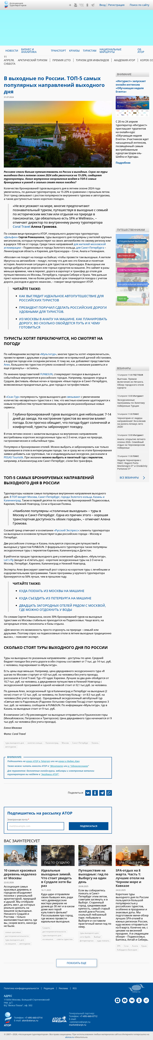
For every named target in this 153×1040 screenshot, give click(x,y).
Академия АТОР (124, 60)
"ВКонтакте (56, 765)
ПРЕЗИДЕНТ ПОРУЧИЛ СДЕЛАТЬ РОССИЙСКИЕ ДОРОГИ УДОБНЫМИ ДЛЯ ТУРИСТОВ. (63, 309)
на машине (10, 943)
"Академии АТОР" (50, 774)
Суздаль (46, 927)
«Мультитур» (48, 354)
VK (81, 5)
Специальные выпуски (131, 241)
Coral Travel (21, 226)
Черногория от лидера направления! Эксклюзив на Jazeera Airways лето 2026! (131, 422)
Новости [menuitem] (11, 50)
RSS (75, 988)
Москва (65, 743)
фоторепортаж (87, 940)
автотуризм (10, 746)
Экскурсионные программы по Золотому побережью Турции (131, 402)
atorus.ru (69, 1037)
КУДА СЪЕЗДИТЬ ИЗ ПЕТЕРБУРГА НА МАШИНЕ (55, 598)
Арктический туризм (32, 60)
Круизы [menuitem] (74, 50)
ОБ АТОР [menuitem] (141, 51)
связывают (73, 397)
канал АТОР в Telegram (38, 761)
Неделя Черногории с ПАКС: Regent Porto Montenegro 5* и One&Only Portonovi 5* (132, 464)
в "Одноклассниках (77, 765)
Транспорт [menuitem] (58, 50)
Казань (95, 743)
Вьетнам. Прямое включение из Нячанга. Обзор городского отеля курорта (130, 383)
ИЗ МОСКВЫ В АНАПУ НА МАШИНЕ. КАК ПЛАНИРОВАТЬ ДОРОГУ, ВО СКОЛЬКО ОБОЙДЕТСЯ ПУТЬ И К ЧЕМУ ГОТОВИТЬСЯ (63, 323)
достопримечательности (17, 936)
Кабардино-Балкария (127, 949)
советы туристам (65, 939)
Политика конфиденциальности (21, 988)
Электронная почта (17, 819)
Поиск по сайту (139, 5)
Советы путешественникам (133, 270)
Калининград (52, 743)
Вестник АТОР (126, 255)
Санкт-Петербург (80, 743)
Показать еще (76, 963)
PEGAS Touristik (13, 457)
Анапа (135, 946)
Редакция (49, 988)
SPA (118, 946)
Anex (7, 364)
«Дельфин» (11, 237)
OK (87, 5)
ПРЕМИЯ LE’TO (61, 60)
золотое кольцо (34, 743)
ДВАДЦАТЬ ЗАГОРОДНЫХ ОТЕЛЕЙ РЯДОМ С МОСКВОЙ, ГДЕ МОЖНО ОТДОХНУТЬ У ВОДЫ (62, 607)
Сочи (126, 946)
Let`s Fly (9, 560)
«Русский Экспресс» (66, 530)
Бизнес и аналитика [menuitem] (28, 51)
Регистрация (116, 5)
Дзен (70, 5)
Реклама (63, 988)
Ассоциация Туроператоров (18, 4)
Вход (102, 5)
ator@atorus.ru (30, 1020)
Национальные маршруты (133, 284)
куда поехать (103, 940)
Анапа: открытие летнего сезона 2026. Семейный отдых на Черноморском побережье (131, 443)
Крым (144, 946)
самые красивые (13, 932)
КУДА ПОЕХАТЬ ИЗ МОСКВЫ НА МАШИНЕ (51, 591)
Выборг (97, 936)
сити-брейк (85, 936)
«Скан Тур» (13, 397)
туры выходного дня (14, 743)
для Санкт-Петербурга (90, 247)
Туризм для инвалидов (92, 60)
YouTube (75, 5)
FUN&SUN (46, 374)
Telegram (92, 5)
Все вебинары (129, 477)
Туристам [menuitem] (89, 50)
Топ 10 (122, 298)
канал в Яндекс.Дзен (69, 761)
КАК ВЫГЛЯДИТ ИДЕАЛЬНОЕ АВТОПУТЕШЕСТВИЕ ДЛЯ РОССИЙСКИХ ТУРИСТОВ (61, 298)
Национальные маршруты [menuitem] (110, 51)
